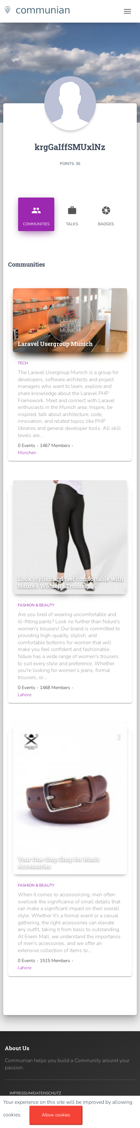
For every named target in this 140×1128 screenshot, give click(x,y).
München (27, 453)
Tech (23, 363)
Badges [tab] (106, 214)
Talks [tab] (72, 214)
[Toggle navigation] (127, 11)
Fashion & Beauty (36, 605)
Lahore (24, 695)
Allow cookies (56, 1115)
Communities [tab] (36, 214)
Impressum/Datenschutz (35, 1093)
